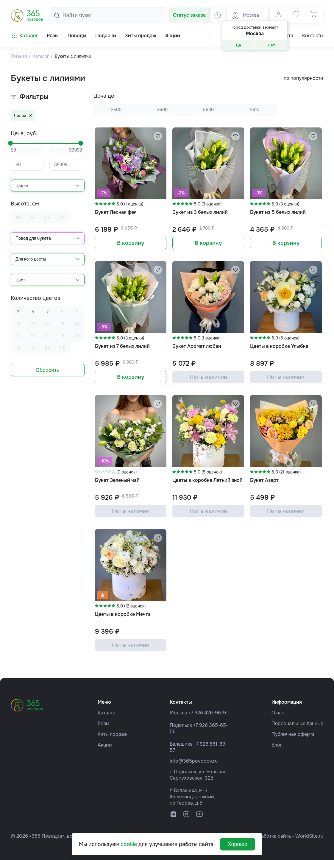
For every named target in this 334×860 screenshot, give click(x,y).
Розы (103, 723)
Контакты (312, 36)
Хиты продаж (112, 734)
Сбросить (48, 370)
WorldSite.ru (309, 836)
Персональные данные (297, 723)
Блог (276, 745)
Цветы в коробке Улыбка (279, 346)
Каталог (24, 35)
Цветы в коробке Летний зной (207, 480)
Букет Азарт (264, 480)
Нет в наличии (208, 377)
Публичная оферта (293, 734)
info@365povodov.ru (194, 761)
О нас (277, 713)
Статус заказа (189, 15)
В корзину (130, 243)
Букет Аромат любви (196, 346)
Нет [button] (271, 45)
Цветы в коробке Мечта (123, 614)
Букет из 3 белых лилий (200, 212)
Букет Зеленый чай (117, 480)
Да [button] (238, 45)
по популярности (303, 78)
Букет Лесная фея (116, 212)
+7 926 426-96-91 (208, 713)
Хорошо (237, 844)
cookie (129, 844)
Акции (105, 745)
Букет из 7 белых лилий (122, 346)
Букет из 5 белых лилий (278, 212)
